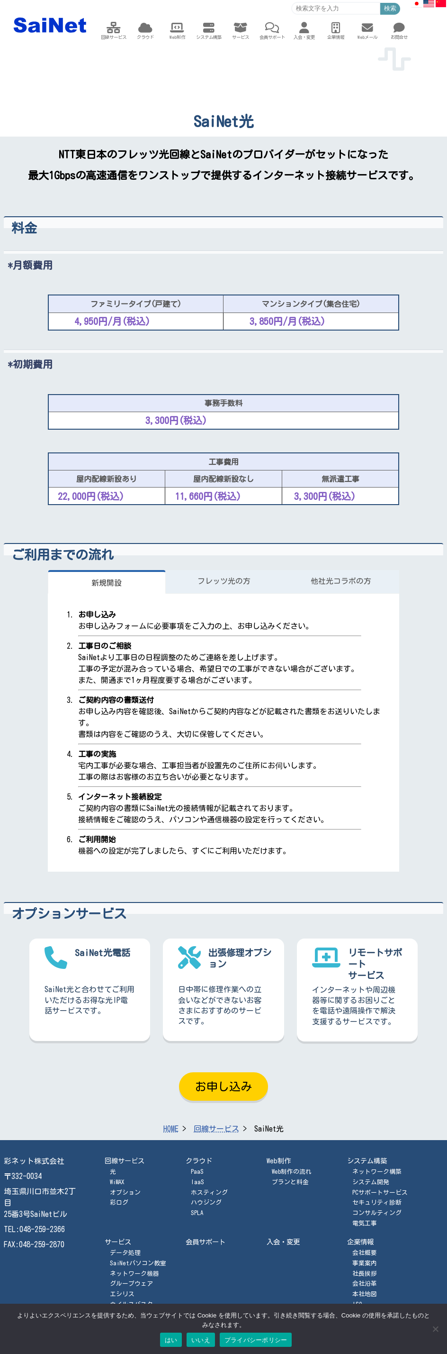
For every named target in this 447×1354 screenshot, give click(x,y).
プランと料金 (290, 1182)
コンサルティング (377, 1213)
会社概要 (364, 1253)
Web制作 (279, 1160)
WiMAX (117, 1182)
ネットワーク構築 (377, 1172)
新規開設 (106, 583)
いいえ (200, 1340)
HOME (171, 1129)
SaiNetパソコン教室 (138, 1263)
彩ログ (119, 1202)
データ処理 (125, 1253)
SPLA (197, 1213)
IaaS (197, 1182)
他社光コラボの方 (341, 581)
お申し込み (223, 1086)
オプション (125, 1192)
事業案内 (364, 1263)
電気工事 (364, 1223)
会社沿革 (364, 1283)
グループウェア (131, 1283)
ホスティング (209, 1192)
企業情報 (360, 1241)
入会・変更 (283, 1241)
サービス (118, 1241)
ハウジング (206, 1202)
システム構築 (367, 1160)
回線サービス (216, 1129)
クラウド (199, 1160)
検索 (390, 8)
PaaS (197, 1172)
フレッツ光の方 (223, 581)
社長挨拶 (364, 1274)
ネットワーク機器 (134, 1274)
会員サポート (205, 1241)
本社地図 (364, 1294)
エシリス (122, 1294)
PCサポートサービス (380, 1192)
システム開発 (370, 1182)
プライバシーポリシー (255, 1340)
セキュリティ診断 (377, 1202)
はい (171, 1340)
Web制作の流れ (292, 1172)
